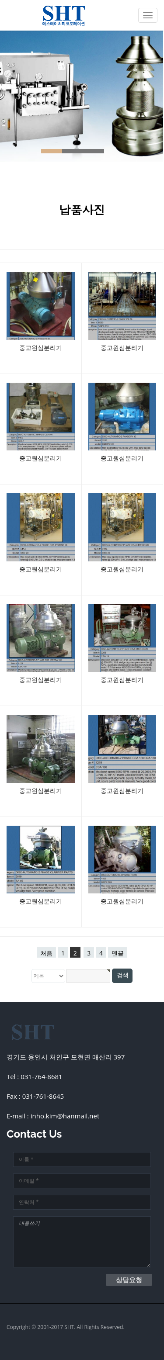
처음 (46, 953)
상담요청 (129, 1279)
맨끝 (118, 953)
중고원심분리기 (40, 347)
